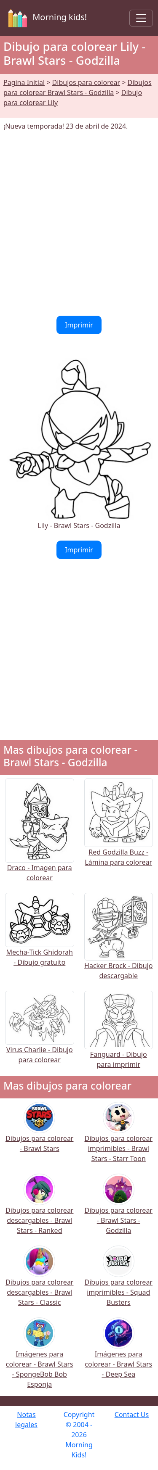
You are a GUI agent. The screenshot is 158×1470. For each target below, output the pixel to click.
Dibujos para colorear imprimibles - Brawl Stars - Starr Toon (119, 1137)
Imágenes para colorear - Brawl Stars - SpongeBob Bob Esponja (39, 1358)
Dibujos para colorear (86, 82)
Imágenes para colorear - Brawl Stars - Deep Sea (118, 1353)
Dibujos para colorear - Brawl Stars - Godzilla (119, 1209)
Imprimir (79, 325)
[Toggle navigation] (141, 18)
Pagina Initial (24, 82)
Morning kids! (46, 18)
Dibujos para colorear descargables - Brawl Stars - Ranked (39, 1209)
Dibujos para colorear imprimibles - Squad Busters (119, 1281)
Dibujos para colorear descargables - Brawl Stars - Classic (39, 1281)
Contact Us (132, 1414)
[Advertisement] (79, 223)
